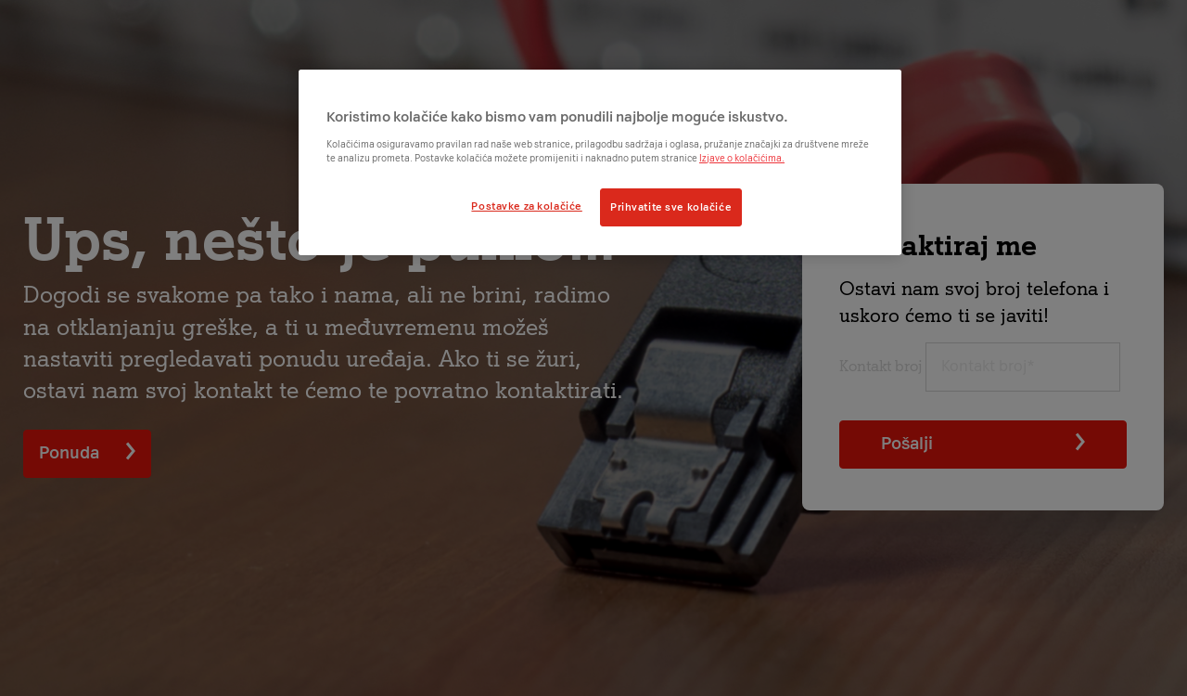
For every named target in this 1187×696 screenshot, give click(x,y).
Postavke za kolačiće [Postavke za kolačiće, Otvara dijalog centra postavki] (526, 206)
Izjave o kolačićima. (742, 158)
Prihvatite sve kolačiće (671, 206)
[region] (600, 162)
